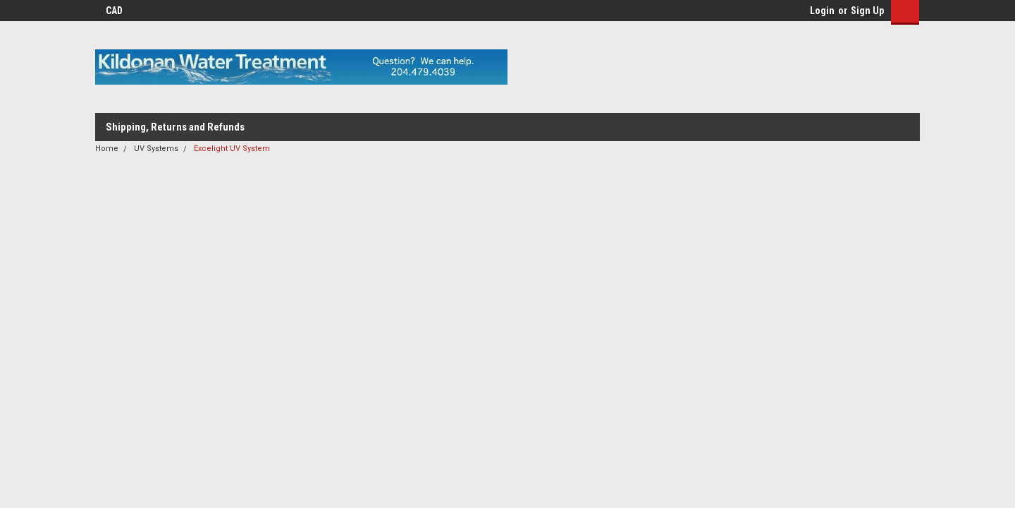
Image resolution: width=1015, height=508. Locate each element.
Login (822, 10)
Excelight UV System (232, 148)
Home (106, 148)
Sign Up (867, 10)
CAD (119, 10)
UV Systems (156, 148)
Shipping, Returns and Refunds (175, 127)
